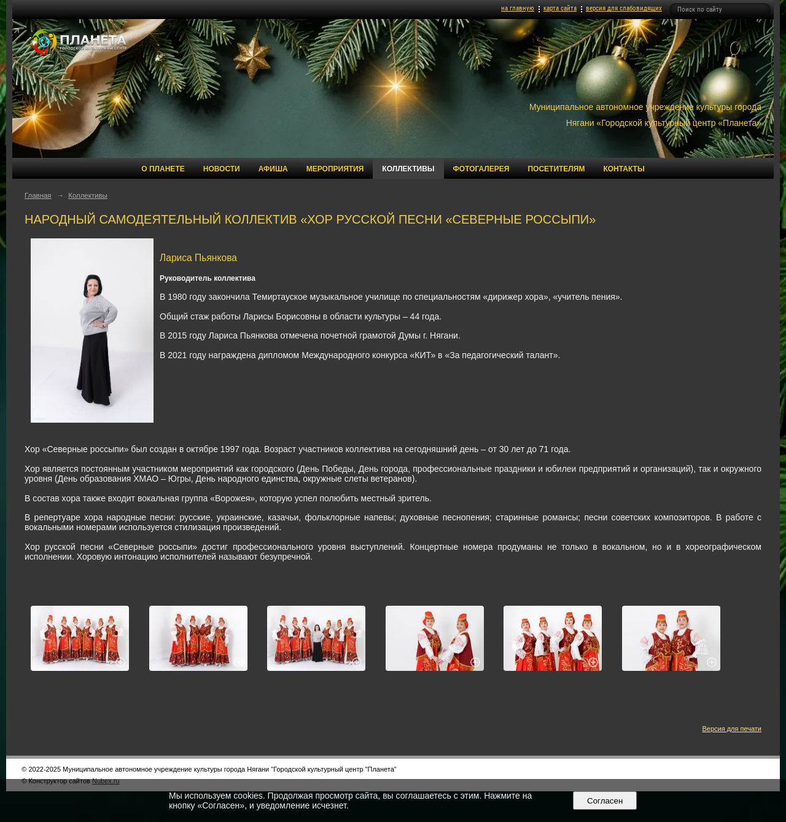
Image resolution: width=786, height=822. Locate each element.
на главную (517, 8)
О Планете (162, 169)
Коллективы (408, 169)
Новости (221, 169)
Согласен (605, 800)
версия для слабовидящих (624, 8)
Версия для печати (731, 728)
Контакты (623, 169)
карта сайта (560, 8)
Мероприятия (335, 169)
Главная (38, 195)
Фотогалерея (481, 169)
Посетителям (556, 169)
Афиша (273, 169)
